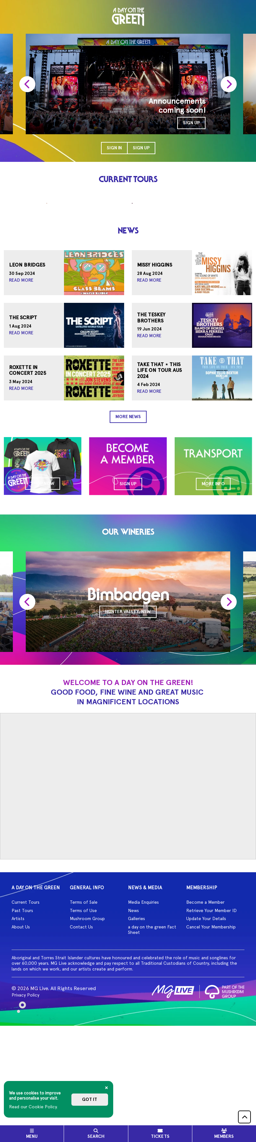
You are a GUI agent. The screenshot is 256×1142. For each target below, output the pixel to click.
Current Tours (26, 1002)
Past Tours (22, 1010)
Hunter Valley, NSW (128, 711)
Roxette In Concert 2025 (27, 470)
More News (128, 516)
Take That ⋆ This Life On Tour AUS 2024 (159, 470)
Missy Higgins (154, 365)
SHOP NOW (42, 583)
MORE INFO (213, 583)
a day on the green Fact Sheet (152, 1029)
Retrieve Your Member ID (211, 1010)
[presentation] (27, 84)
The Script (23, 418)
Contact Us (81, 1026)
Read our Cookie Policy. (33, 1106)
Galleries (136, 1018)
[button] (244, 1117)
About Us (21, 1026)
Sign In (114, 148)
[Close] (106, 1087)
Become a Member (205, 1002)
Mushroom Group (87, 1018)
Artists (18, 1018)
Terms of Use (83, 1010)
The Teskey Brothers (151, 418)
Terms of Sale (83, 1002)
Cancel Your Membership (211, 1026)
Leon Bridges (27, 365)
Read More (21, 380)
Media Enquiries (143, 1002)
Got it (89, 1099)
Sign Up (141, 148)
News (133, 1010)
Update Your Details (206, 1018)
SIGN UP (191, 123)
